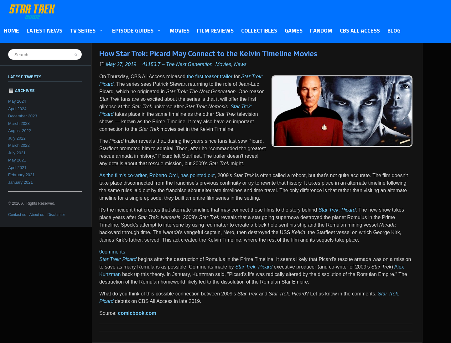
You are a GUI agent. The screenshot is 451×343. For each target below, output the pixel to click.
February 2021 (21, 174)
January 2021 (20, 182)
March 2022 (19, 145)
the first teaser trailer (210, 76)
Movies (179, 30)
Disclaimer (56, 214)
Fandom (321, 30)
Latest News (44, 30)
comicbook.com (137, 313)
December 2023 (22, 116)
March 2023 (19, 123)
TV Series (84, 31)
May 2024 (17, 101)
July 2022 (17, 138)
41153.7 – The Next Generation (177, 64)
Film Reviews (215, 30)
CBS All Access (360, 30)
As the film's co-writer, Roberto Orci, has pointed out (157, 175)
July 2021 (17, 153)
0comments (112, 251)
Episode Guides (134, 31)
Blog (394, 30)
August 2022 (19, 130)
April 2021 (17, 167)
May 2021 (17, 160)
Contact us (17, 214)
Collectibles (259, 30)
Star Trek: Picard (337, 209)
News (240, 64)
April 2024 (17, 108)
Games (294, 30)
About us (36, 214)
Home (11, 30)
